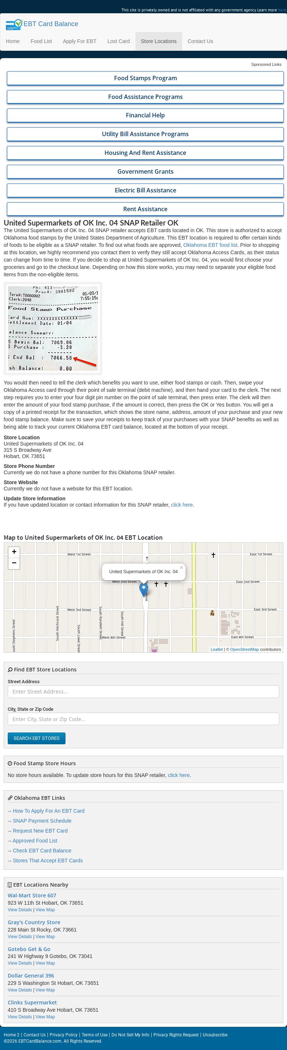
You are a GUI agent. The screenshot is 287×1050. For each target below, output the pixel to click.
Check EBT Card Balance (42, 851)
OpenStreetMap (244, 649)
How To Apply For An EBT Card (49, 811)
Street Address (24, 681)
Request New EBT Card (40, 831)
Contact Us (200, 41)
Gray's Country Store (34, 922)
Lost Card (118, 41)
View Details (20, 909)
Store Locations (159, 41)
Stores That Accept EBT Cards (48, 860)
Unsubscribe (215, 1035)
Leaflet (217, 649)
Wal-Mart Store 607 (32, 895)
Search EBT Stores (37, 738)
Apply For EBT (79, 41)
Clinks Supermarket (32, 1002)
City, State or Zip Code (30, 709)
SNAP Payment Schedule (42, 821)
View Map (45, 909)
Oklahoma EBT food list (210, 245)
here (282, 10)
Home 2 (12, 1035)
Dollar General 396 (31, 975)
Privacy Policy (64, 1035)
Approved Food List (35, 841)
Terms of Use (94, 1035)
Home (13, 41)
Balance (42, 24)
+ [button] (14, 552)
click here (182, 505)
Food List (41, 41)
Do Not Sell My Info (130, 1035)
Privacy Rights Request (176, 1035)
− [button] (14, 563)
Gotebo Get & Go (29, 949)
